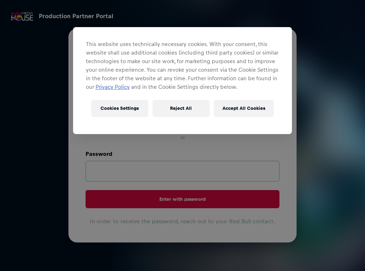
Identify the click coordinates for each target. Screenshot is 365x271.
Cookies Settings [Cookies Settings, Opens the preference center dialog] (120, 108)
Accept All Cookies (243, 108)
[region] (182, 80)
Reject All (181, 108)
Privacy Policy (113, 87)
